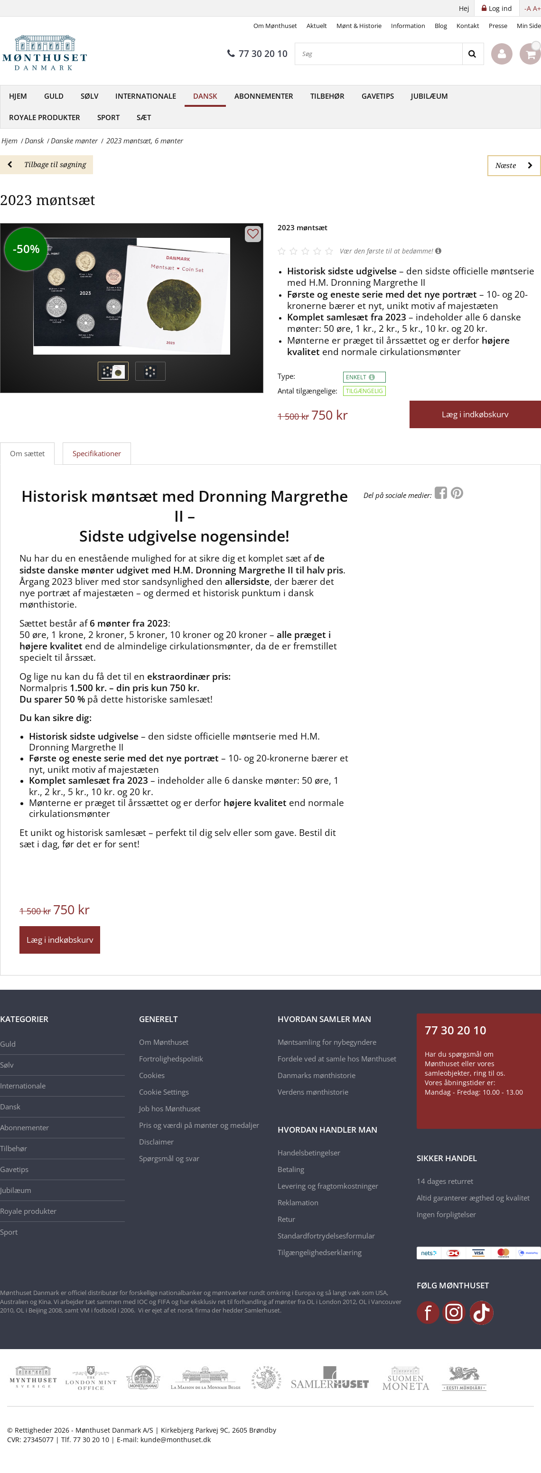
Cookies (152, 1075)
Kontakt (468, 25)
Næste (514, 165)
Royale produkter (44, 117)
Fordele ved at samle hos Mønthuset (337, 1058)
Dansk (205, 96)
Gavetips (378, 96)
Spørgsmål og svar (169, 1158)
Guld (54, 96)
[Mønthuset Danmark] (47, 54)
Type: (286, 376)
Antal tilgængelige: (307, 390)
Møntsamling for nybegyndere (327, 1042)
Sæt (144, 117)
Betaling (291, 1169)
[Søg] (378, 54)
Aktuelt (317, 25)
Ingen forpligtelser (446, 1214)
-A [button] (527, 8)
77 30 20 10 (257, 53)
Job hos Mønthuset (169, 1108)
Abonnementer (263, 96)
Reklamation (298, 1202)
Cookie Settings (164, 1092)
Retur (286, 1219)
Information (408, 25)
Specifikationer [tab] (97, 453)
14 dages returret (445, 1181)
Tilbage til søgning (46, 164)
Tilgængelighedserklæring (320, 1252)
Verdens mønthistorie (313, 1092)
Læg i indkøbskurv (475, 414)
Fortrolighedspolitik (171, 1058)
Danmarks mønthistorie (316, 1075)
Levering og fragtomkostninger (328, 1186)
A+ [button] (537, 8)
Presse (498, 25)
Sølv (89, 96)
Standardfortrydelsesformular (326, 1235)
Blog (441, 25)
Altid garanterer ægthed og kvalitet (473, 1197)
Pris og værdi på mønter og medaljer (199, 1125)
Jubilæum (429, 96)
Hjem (18, 96)
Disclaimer (156, 1141)
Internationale (145, 96)
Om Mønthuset (275, 25)
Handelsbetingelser (309, 1152)
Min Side (529, 25)
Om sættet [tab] (27, 453)
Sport (108, 117)
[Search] (473, 54)
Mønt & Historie (359, 25)
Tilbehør (327, 96)
